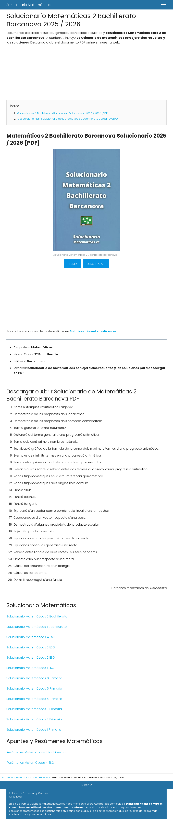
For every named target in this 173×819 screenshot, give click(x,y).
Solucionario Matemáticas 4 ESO (30, 637)
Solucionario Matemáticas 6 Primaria (34, 678)
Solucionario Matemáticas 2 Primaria (34, 719)
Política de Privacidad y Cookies (28, 793)
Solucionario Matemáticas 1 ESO (30, 668)
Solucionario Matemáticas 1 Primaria (33, 729)
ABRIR (72, 264)
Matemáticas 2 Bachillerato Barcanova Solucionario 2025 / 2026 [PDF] (62, 113)
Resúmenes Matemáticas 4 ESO (30, 762)
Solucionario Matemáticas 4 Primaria (34, 699)
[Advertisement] (86, 72)
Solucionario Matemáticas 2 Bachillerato (36, 616)
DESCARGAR (96, 264)
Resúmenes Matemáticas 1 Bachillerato (36, 752)
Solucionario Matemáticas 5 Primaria (34, 688)
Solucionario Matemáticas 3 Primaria (34, 709)
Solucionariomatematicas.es (93, 331)
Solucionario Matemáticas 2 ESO (30, 657)
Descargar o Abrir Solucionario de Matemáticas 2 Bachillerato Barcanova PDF (68, 119)
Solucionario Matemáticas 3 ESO (30, 647)
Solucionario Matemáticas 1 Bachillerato (36, 627)
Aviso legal (15, 796)
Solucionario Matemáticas (28, 4)
